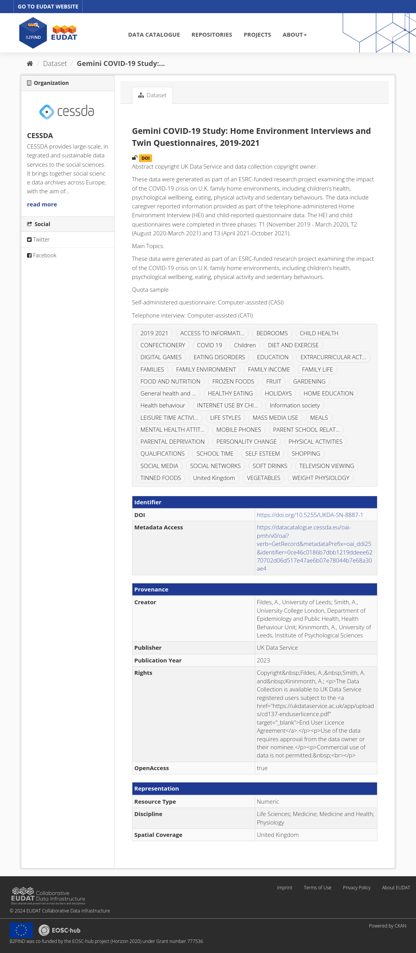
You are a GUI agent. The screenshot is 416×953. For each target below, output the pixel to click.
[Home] (30, 63)
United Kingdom (214, 478)
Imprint (284, 887)
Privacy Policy (356, 887)
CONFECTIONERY (162, 345)
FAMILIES (152, 369)
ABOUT (295, 34)
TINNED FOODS (160, 478)
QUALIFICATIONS (162, 453)
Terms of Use (317, 887)
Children (245, 345)
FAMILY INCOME (269, 369)
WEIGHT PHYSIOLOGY (320, 478)
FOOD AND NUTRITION (170, 381)
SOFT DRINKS (270, 466)
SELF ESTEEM (262, 453)
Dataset (55, 63)
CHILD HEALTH (319, 333)
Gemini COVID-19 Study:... (121, 63)
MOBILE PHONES (238, 429)
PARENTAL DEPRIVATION (172, 441)
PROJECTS (257, 34)
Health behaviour (162, 405)
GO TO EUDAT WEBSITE (48, 6)
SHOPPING (306, 453)
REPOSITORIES (211, 34)
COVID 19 (209, 345)
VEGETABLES (264, 478)
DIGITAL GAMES (161, 357)
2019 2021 (154, 333)
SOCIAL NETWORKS (215, 466)
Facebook (41, 255)
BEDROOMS (271, 333)
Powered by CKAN (387, 926)
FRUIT (273, 381)
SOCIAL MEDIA (159, 466)
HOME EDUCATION (328, 393)
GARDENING (309, 381)
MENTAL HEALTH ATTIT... (172, 429)
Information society (295, 405)
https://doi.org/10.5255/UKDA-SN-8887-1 (310, 515)
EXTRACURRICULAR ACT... (333, 357)
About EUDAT (396, 887)
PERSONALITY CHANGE (246, 441)
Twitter (38, 239)
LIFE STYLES (225, 417)
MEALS (319, 417)
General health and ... (168, 393)
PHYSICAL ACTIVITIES (316, 441)
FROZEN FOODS (233, 381)
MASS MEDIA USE (275, 417)
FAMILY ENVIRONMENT (206, 369)
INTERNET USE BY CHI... (227, 405)
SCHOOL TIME (214, 453)
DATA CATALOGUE (154, 34)
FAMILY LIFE (317, 369)
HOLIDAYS (278, 393)
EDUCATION (273, 357)
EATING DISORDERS (219, 357)
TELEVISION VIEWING (326, 466)
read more (42, 204)
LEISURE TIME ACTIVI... (169, 417)
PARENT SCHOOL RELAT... (306, 429)
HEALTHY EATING (230, 393)
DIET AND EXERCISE (293, 345)
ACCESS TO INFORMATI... (212, 333)
